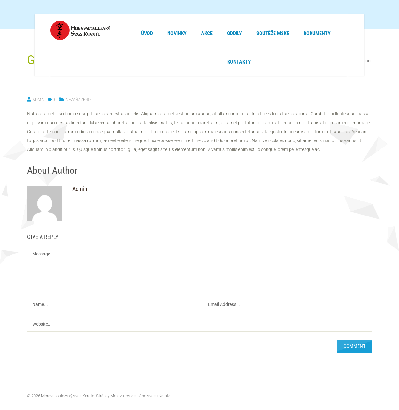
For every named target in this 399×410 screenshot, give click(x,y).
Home (290, 60)
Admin (39, 99)
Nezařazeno (313, 60)
